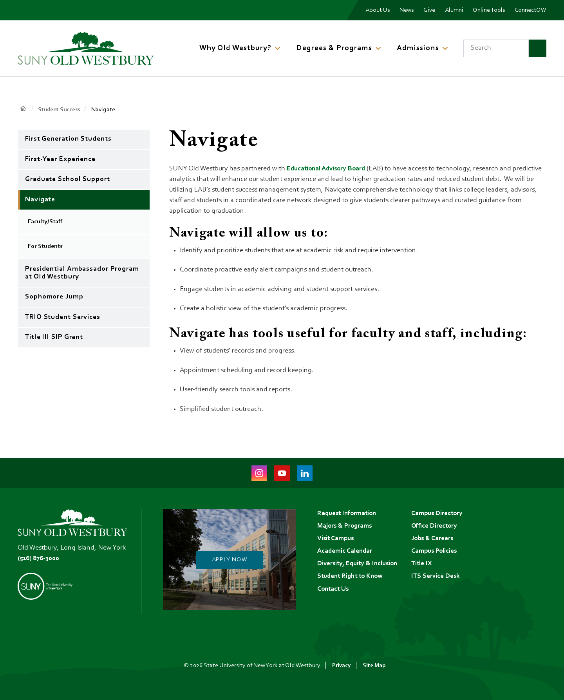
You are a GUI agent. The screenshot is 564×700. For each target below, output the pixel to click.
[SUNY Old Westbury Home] (86, 48)
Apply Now (229, 559)
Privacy (341, 665)
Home (23, 109)
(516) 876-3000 (40, 558)
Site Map (374, 665)
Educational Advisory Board (328, 168)
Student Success (60, 110)
